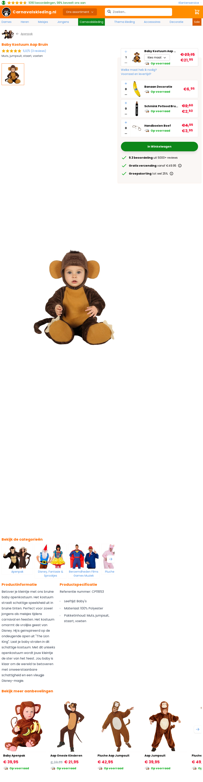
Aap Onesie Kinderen (66, 756)
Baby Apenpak (14, 756)
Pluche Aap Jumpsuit (113, 756)
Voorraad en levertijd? (136, 74)
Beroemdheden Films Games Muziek (83, 574)
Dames (6, 22)
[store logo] (29, 12)
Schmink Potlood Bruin (161, 106)
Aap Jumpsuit (155, 756)
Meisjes (43, 22)
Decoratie (176, 22)
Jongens (63, 22)
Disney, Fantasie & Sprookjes (50, 574)
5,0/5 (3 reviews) (34, 51)
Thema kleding (124, 22)
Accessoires (152, 22)
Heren (25, 22)
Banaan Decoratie (158, 87)
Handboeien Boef (157, 126)
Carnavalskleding (91, 22)
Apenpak (17, 572)
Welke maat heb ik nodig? (139, 70)
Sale (197, 22)
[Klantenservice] (190, 3)
